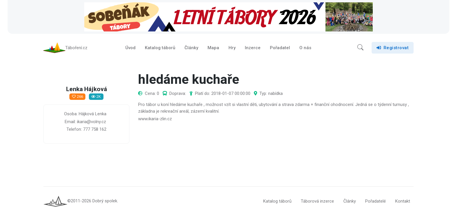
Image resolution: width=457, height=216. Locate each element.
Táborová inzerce (317, 201)
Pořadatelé (375, 201)
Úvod (130, 47)
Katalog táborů (160, 47)
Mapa (213, 47)
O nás (305, 47)
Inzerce (253, 47)
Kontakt (402, 201)
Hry (231, 47)
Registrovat (393, 47)
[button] (360, 48)
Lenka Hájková (86, 89)
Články (191, 47)
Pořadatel (280, 47)
